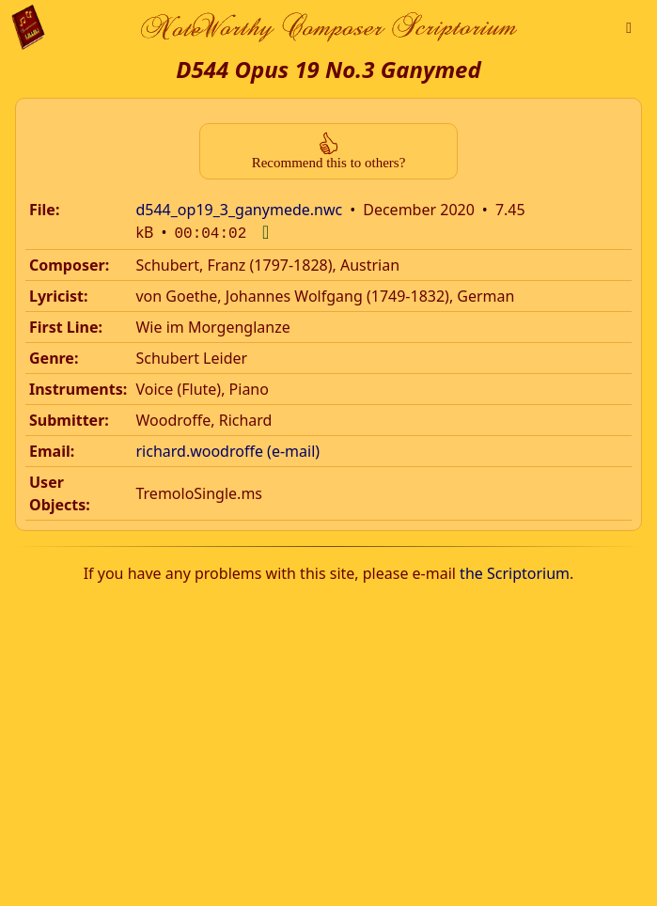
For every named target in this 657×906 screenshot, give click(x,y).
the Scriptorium (515, 571)
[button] (628, 27)
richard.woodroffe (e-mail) (227, 449)
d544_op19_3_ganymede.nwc (238, 209)
